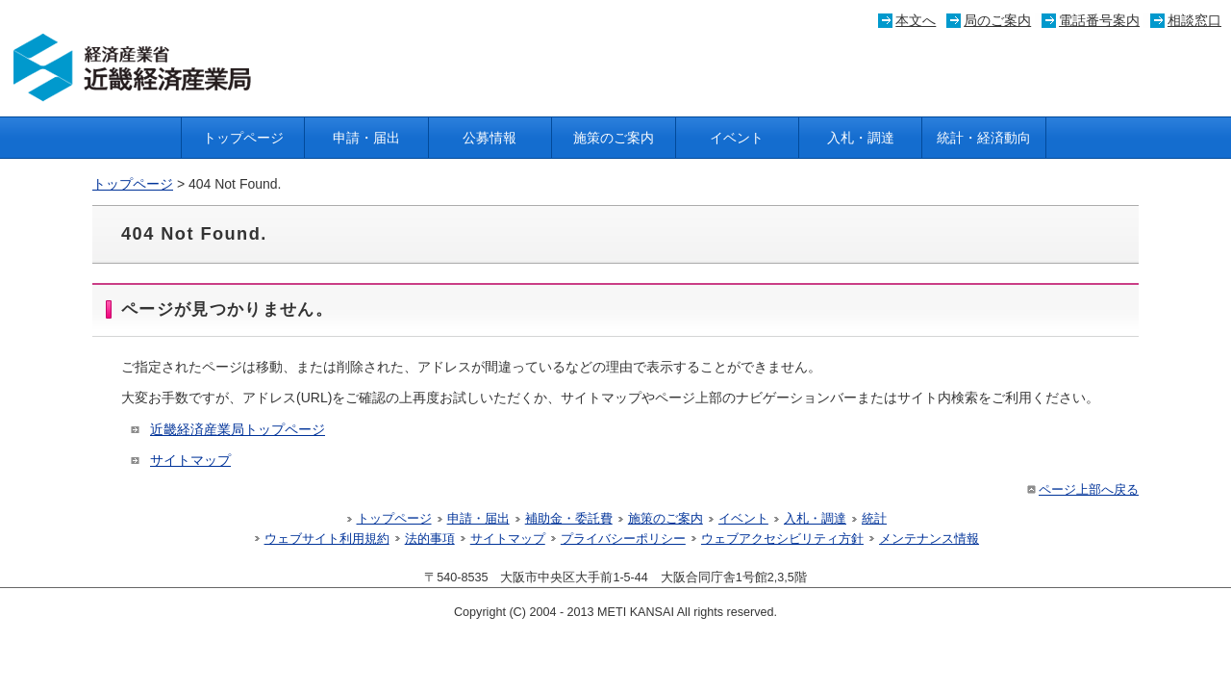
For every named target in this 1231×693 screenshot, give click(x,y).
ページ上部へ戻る (1081, 490)
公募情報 (489, 137)
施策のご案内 (613, 137)
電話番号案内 (1099, 20)
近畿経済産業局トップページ (237, 429)
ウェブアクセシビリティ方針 (782, 539)
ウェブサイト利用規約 (326, 539)
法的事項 (430, 539)
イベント (737, 137)
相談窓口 (1194, 20)
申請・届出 (366, 137)
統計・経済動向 (984, 137)
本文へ (915, 20)
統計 (874, 519)
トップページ (243, 137)
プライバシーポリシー (623, 539)
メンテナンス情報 (929, 539)
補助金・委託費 (569, 519)
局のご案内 (997, 20)
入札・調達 (860, 137)
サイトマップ (190, 460)
